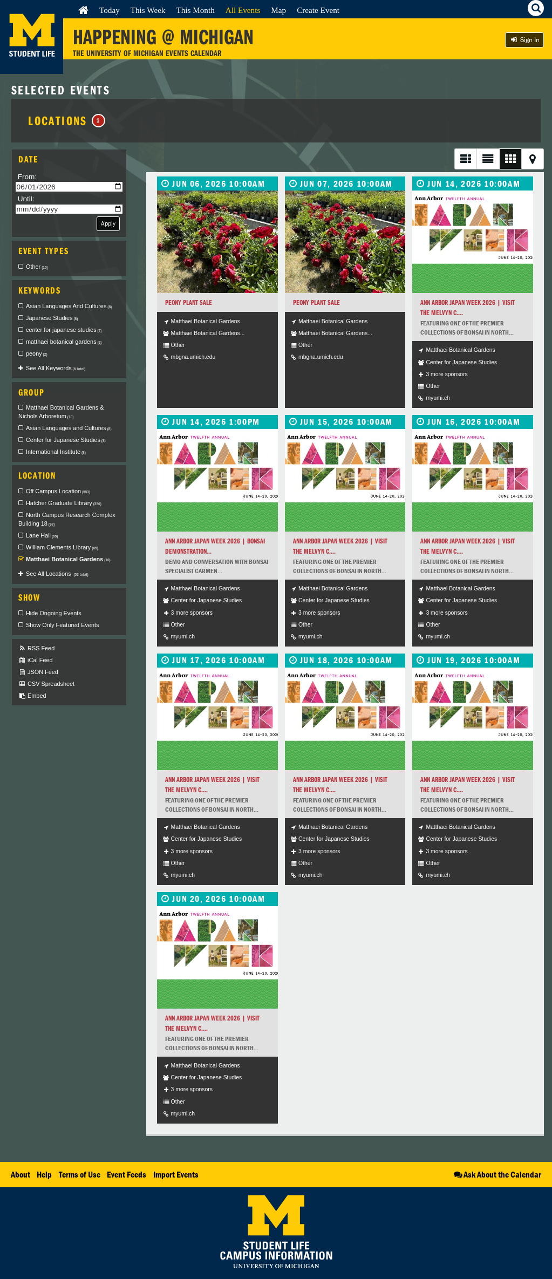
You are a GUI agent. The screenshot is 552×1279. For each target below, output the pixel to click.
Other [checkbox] (37, 266)
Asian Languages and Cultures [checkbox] (69, 428)
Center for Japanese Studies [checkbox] (66, 440)
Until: (26, 199)
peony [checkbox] (36, 353)
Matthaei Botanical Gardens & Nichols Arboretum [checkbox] (61, 411)
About (20, 1174)
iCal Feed (35, 660)
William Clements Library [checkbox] (62, 547)
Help (44, 1174)
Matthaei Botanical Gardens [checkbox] (68, 559)
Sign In (524, 39)
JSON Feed (38, 672)
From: (27, 177)
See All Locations (57, 573)
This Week (148, 10)
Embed (32, 695)
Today (109, 10)
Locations (66, 120)
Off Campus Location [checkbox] (58, 491)
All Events (243, 10)
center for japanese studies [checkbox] (64, 329)
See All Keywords (55, 368)
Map (278, 10)
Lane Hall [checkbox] (42, 535)
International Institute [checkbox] (56, 451)
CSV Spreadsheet (46, 684)
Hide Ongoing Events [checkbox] (53, 613)
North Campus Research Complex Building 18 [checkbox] (66, 519)
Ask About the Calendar (496, 1174)
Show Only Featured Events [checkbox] (62, 625)
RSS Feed (36, 648)
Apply (108, 223)
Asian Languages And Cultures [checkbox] (69, 306)
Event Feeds (126, 1174)
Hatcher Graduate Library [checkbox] (63, 503)
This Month (195, 10)
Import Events (176, 1174)
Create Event (318, 10)
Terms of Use (79, 1174)
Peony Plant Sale (188, 302)
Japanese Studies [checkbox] (52, 318)
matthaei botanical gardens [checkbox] (64, 341)
